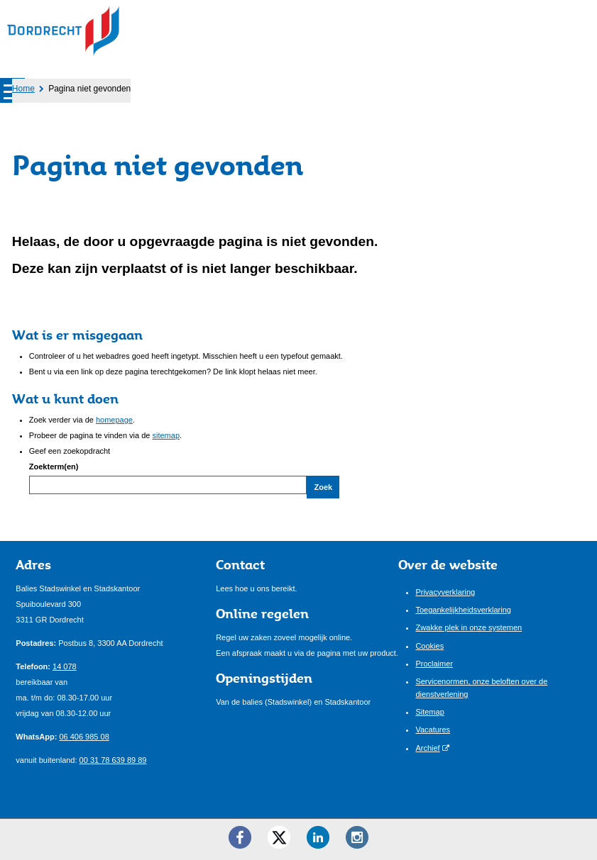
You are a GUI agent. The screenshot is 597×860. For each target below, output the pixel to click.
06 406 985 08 (84, 736)
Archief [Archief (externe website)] (427, 748)
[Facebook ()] (240, 837)
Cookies (429, 646)
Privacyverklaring (445, 592)
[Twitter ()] (279, 837)
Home (23, 89)
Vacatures (432, 729)
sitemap (166, 435)
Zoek (323, 487)
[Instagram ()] (357, 837)
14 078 (65, 666)
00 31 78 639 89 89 (113, 760)
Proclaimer (434, 663)
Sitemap (429, 712)
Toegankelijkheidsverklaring (463, 609)
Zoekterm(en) (54, 466)
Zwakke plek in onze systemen (468, 627)
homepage (114, 419)
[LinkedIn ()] (318, 837)
